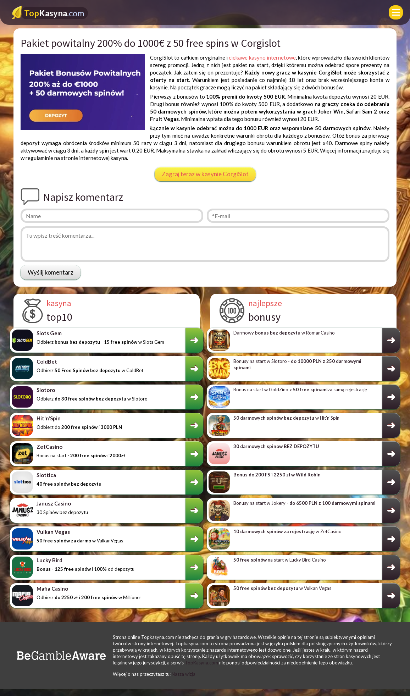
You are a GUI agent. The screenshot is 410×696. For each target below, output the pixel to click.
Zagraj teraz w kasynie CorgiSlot (205, 174)
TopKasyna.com (201, 662)
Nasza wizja (183, 674)
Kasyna (54, 13)
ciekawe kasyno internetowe (262, 57)
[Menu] (396, 12)
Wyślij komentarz (50, 272)
